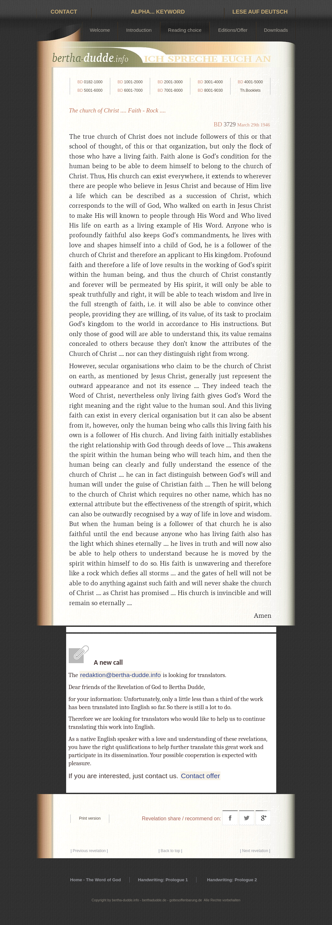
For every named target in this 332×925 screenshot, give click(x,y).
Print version (90, 818)
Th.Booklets (250, 90)
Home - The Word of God (95, 879)
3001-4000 (210, 82)
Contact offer (200, 775)
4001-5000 (250, 82)
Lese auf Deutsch (260, 12)
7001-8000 (170, 90)
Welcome (100, 30)
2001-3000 (170, 82)
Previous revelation (89, 851)
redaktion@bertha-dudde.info (120, 675)
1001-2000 (129, 82)
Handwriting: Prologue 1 (163, 879)
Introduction (138, 30)
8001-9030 (210, 90)
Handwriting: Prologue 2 (232, 879)
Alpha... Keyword (158, 12)
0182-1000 (89, 82)
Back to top (170, 851)
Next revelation (255, 851)
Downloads (276, 30)
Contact (64, 12)
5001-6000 (89, 90)
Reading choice (184, 30)
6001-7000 (129, 90)
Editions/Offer (233, 30)
